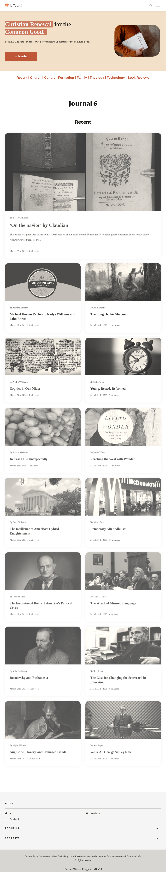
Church (35, 77)
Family (82, 77)
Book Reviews (138, 77)
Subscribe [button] (21, 56)
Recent (22, 77)
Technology (116, 77)
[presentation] (157, 5)
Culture (49, 77)
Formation (66, 77)
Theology (97, 77)
